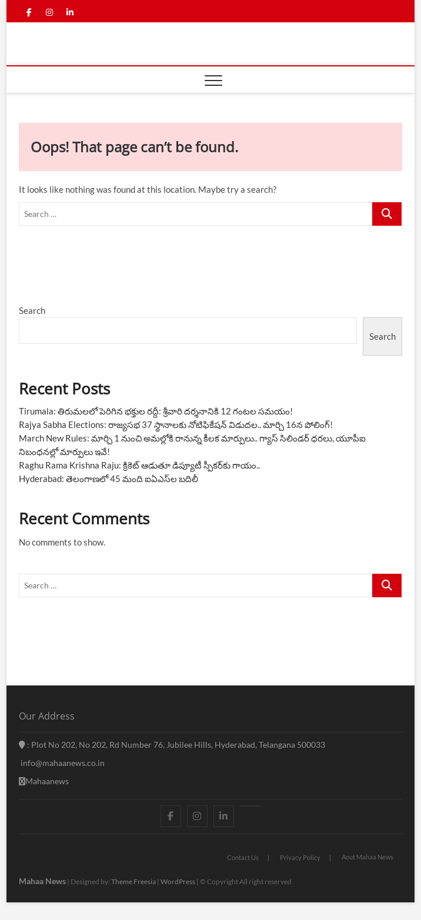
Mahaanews (44, 781)
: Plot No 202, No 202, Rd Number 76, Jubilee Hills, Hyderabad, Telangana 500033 (172, 745)
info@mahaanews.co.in (62, 763)
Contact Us (243, 857)
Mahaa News (42, 881)
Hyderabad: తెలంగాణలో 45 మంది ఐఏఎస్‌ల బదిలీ (108, 478)
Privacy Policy (300, 857)
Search (32, 310)
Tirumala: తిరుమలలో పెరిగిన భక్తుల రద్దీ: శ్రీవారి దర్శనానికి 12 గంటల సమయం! (156, 411)
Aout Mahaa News (367, 857)
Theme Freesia (133, 881)
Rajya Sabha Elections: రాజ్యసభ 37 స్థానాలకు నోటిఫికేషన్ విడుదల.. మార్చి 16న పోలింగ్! (176, 424)
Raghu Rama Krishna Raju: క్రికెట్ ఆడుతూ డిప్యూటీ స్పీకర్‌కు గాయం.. (139, 465)
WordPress (178, 881)
